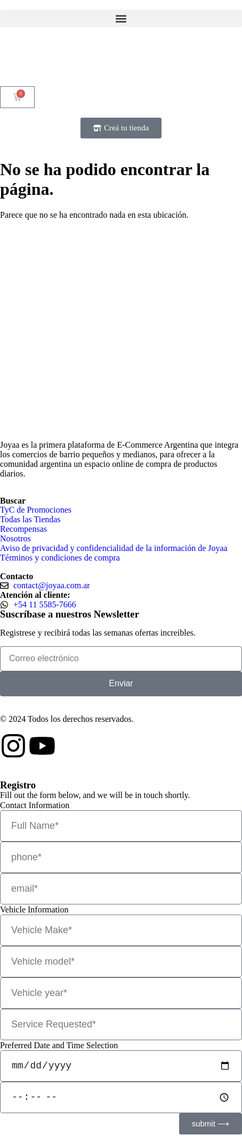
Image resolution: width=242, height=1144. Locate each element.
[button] (121, 18)
